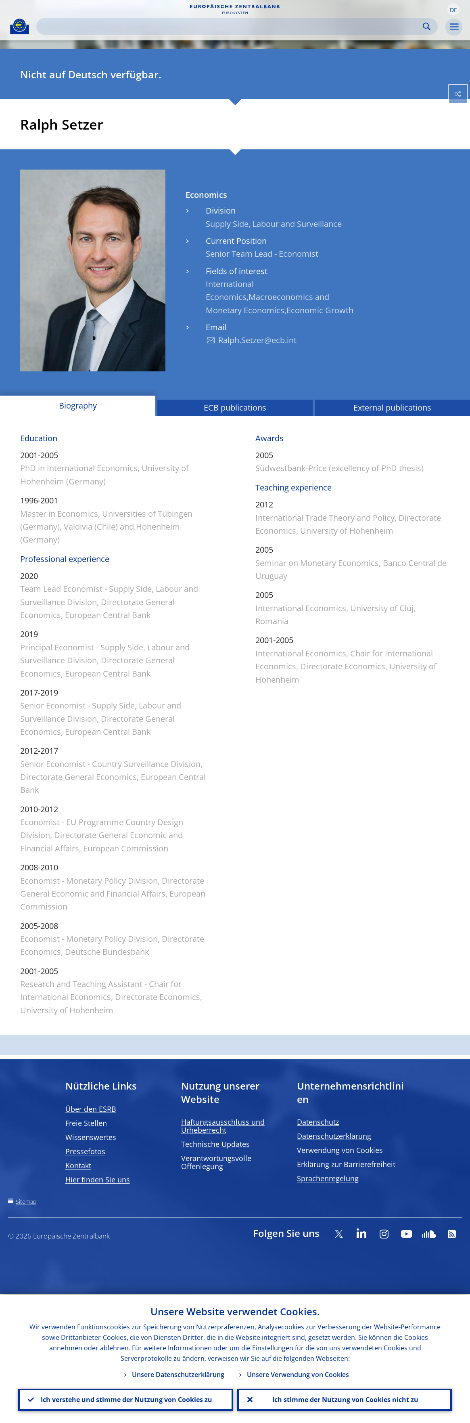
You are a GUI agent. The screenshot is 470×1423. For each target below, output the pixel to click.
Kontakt (78, 1165)
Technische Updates (215, 1144)
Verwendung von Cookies (340, 1150)
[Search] (230, 26)
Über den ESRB (90, 1109)
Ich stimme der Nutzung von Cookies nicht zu (345, 1399)
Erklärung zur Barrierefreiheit (346, 1164)
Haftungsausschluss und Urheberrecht (223, 1126)
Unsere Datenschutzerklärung (178, 1373)
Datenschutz (318, 1122)
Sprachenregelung (328, 1178)
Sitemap (26, 1201)
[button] (453, 9)
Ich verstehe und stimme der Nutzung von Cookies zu (125, 1399)
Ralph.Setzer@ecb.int (257, 340)
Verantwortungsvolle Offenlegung (216, 1162)
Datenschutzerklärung (334, 1136)
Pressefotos (85, 1151)
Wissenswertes (90, 1137)
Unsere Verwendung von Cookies (298, 1373)
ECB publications (235, 407)
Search (426, 26)
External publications (392, 407)
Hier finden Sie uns (97, 1179)
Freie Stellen (86, 1123)
